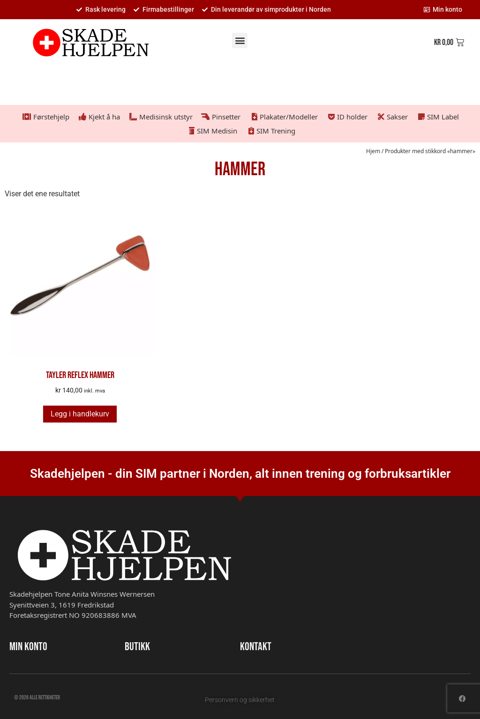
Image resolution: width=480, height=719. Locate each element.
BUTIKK (137, 646)
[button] (240, 40)
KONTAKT (255, 646)
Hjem (373, 151)
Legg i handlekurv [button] (80, 413)
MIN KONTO (28, 646)
